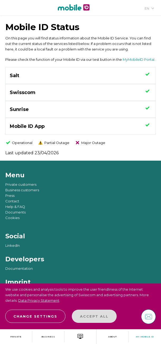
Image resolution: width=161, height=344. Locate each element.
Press (10, 195)
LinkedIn (12, 245)
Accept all (94, 316)
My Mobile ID (145, 336)
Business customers (22, 190)
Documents (15, 212)
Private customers (20, 184)
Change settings (35, 316)
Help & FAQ (15, 206)
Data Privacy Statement (38, 300)
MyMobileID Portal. (139, 59)
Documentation (19, 268)
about (112, 336)
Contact (12, 201)
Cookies (12, 218)
